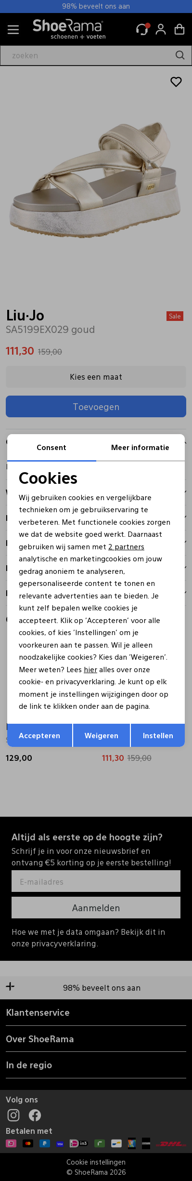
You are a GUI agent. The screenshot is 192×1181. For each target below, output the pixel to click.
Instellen (158, 735)
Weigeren (101, 735)
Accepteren (39, 735)
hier (90, 669)
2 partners (126, 546)
